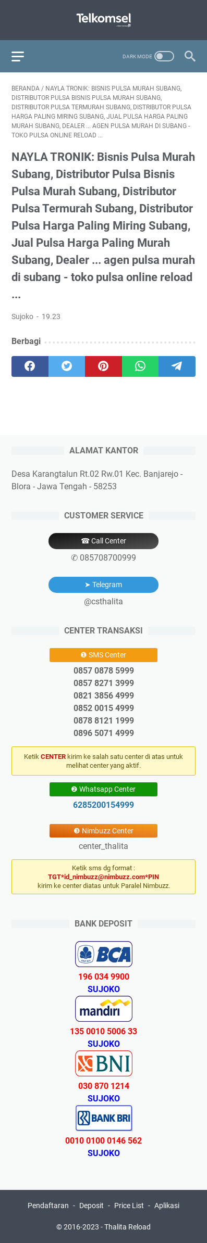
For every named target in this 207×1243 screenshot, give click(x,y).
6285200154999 (103, 805)
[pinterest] (103, 366)
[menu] (23, 56)
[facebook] (29, 366)
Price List (129, 1205)
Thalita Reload (127, 1227)
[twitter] (67, 366)
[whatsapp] (140, 366)
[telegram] (177, 366)
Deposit (91, 1205)
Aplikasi (166, 1205)
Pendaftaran (48, 1205)
